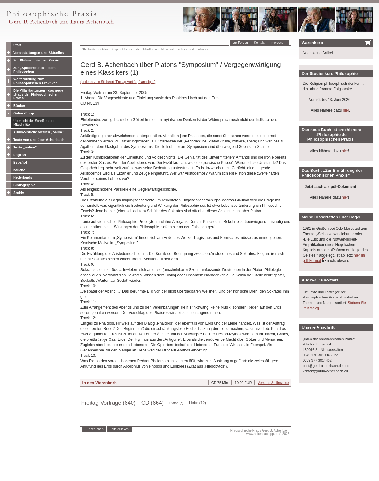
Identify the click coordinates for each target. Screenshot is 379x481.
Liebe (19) (197, 403)
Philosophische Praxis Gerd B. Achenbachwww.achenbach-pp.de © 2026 (259, 432)
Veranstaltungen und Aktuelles (38, 53)
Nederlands (22, 177)
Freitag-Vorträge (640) (108, 403)
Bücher (19, 105)
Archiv (18, 192)
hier (346, 110)
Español (20, 162)
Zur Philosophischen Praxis (36, 60)
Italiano (19, 170)
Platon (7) (176, 403)
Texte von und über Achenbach (39, 140)
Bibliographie (24, 185)
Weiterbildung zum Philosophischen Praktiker (35, 81)
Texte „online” (25, 147)
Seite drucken (119, 429)
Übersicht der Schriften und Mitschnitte (34, 122)
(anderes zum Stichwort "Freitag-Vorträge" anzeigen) (117, 82)
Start (17, 45)
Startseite (89, 49)
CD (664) (152, 403)
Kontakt (259, 42)
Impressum (278, 42)
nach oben (96, 429)
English (19, 155)
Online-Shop (23, 113)
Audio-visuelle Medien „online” (39, 132)
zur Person (240, 42)
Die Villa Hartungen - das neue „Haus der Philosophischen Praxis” (38, 94)
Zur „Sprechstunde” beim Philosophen (34, 69)
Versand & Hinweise (273, 383)
